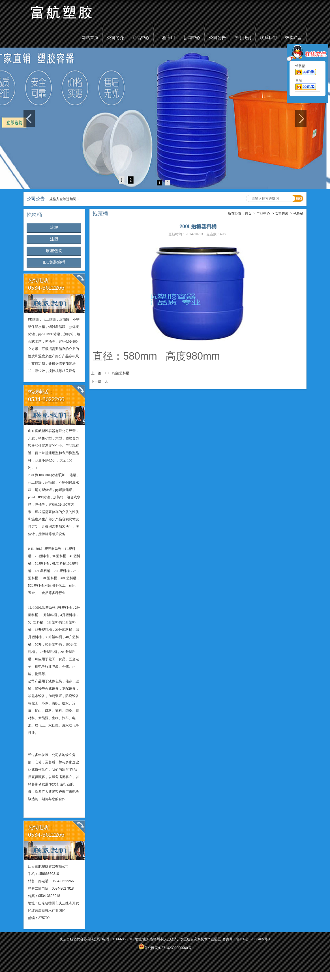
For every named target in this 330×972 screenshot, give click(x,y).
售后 (305, 85)
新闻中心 (191, 37)
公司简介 (115, 37)
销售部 (305, 71)
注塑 (54, 239)
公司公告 (217, 37)
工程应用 (166, 37)
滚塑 (54, 227)
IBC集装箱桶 (54, 262)
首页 (248, 213)
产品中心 (140, 37)
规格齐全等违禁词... (64, 199)
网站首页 (90, 37)
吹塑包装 (54, 251)
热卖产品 (293, 37)
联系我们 (268, 37)
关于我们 (242, 37)
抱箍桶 (298, 213)
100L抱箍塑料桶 (117, 373)
